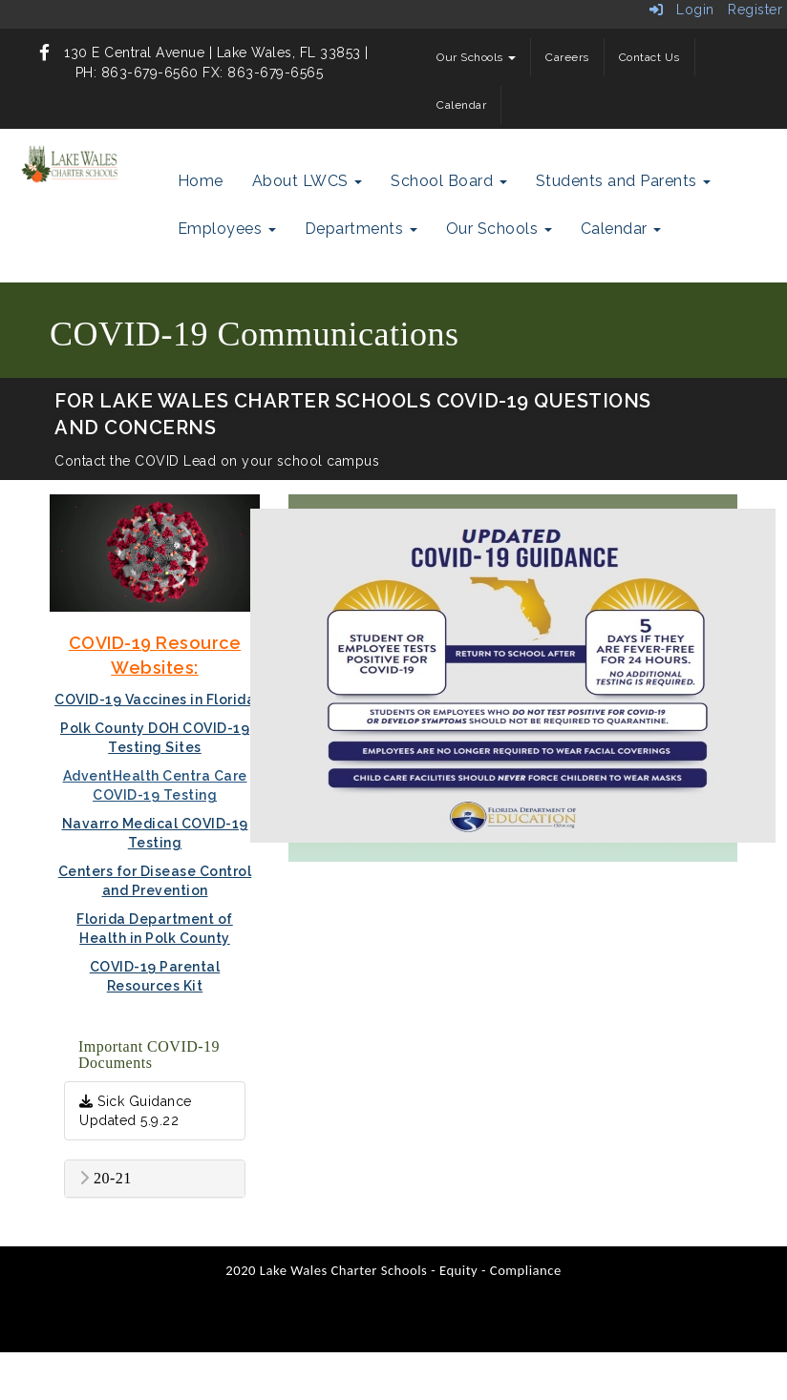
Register (755, 9)
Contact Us (649, 57)
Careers (567, 57)
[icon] (45, 52)
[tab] (155, 1178)
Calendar (461, 105)
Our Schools (476, 57)
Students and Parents (624, 181)
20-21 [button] (105, 1178)
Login (681, 9)
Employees (227, 228)
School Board (449, 181)
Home (200, 181)
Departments (361, 228)
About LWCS (307, 181)
